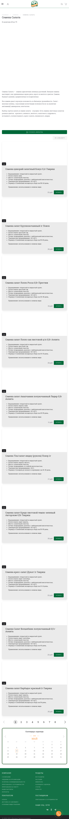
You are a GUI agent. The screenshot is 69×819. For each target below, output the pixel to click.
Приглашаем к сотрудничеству (13, 782)
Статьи (37, 784)
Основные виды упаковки (11, 802)
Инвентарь (39, 779)
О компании (6, 774)
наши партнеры (7, 786)
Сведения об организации (11, 777)
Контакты (5, 789)
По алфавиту (60, 135)
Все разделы (39, 774)
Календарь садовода (34, 729)
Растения (38, 777)
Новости (38, 786)
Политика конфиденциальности (13, 779)
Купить (59, 189)
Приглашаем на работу (10, 784)
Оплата (4, 797)
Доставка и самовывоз (10, 799)
